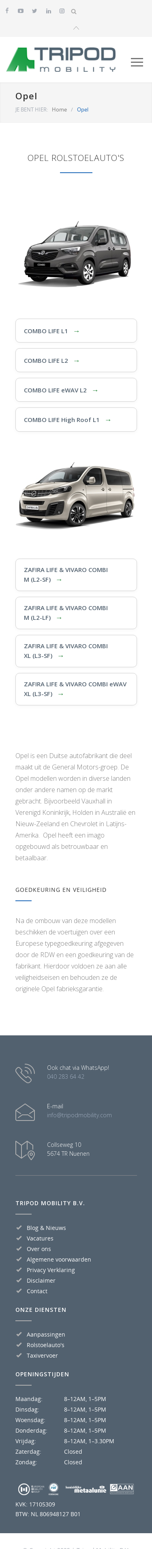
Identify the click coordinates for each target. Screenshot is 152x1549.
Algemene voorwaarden (59, 1257)
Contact (37, 1289)
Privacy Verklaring (51, 1268)
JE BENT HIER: (31, 107)
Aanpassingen (46, 1332)
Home (59, 107)
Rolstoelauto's (45, 1343)
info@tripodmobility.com (79, 1113)
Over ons (39, 1247)
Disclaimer (41, 1278)
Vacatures (40, 1236)
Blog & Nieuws (46, 1226)
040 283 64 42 (65, 1074)
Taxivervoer (42, 1353)
